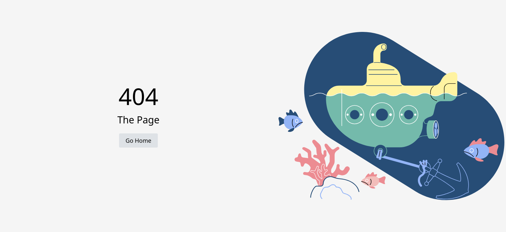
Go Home (138, 140)
